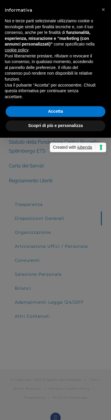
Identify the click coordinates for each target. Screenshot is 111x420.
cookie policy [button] (16, 50)
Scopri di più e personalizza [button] (55, 125)
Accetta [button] (55, 111)
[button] (103, 9)
